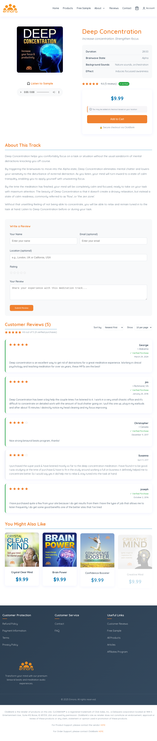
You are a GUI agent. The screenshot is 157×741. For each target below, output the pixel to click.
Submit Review (21, 310)
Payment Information (14, 630)
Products (68, 8)
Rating (13, 266)
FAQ (57, 630)
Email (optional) (89, 234)
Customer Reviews (117, 623)
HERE (102, 725)
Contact (126, 8)
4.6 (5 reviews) (109, 83)
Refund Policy (10, 623)
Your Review (17, 281)
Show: (130, 329)
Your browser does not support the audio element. (40, 92)
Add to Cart (117, 119)
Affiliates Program (117, 651)
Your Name (16, 234)
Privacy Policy (10, 644)
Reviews (114, 8)
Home (55, 8)
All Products (114, 637)
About (97, 8)
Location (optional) (21, 250)
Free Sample (84, 8)
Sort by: (98, 329)
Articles (111, 644)
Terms (5, 637)
